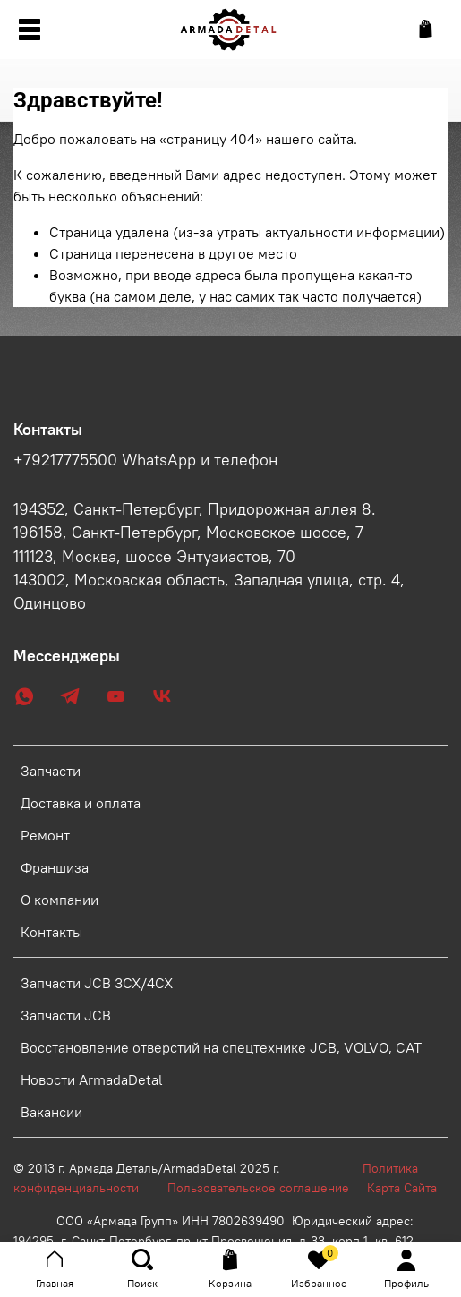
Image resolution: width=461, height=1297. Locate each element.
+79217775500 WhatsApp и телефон (145, 460)
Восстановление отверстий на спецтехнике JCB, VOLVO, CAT (221, 1047)
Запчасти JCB (66, 1015)
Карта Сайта (402, 1188)
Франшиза (55, 867)
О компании (59, 900)
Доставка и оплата (81, 803)
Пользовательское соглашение (267, 1188)
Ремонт (45, 835)
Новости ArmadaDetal (92, 1079)
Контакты (51, 932)
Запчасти (51, 771)
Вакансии (51, 1112)
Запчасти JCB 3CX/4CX (97, 983)
